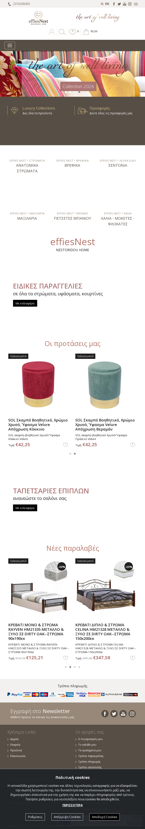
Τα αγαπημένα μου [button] (88, 750)
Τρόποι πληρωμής (87, 761)
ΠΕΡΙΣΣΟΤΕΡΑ (72, 805)
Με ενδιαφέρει (25, 303)
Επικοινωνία (16, 756)
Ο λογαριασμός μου (89, 739)
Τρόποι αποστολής (88, 767)
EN (107, 4)
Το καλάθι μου (85, 744)
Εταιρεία (13, 744)
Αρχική (13, 739)
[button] (73, 35)
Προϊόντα (14, 750)
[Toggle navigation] (10, 45)
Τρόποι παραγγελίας (89, 756)
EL (102, 4)
